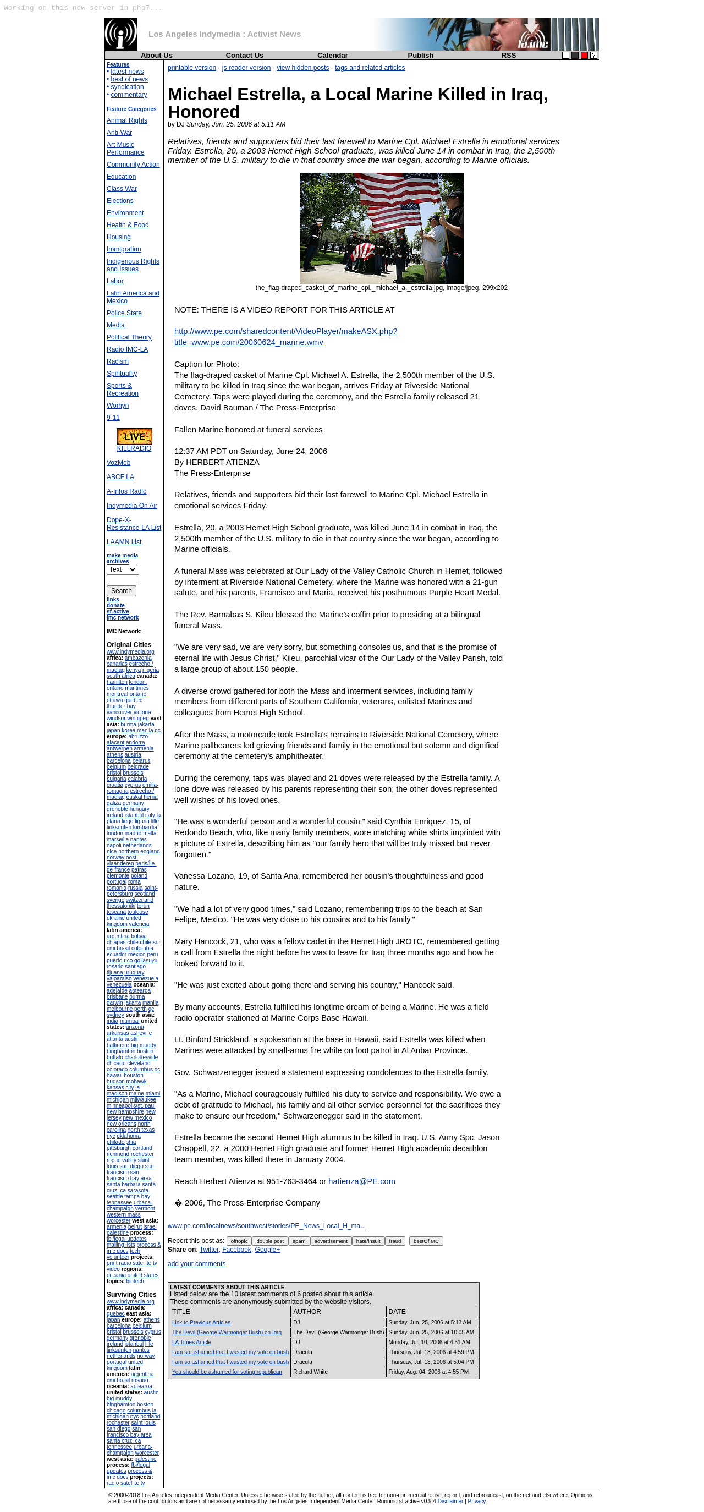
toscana (116, 912)
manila (145, 730)
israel (150, 1227)
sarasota (138, 1190)
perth (140, 1009)
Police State (124, 313)
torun (143, 906)
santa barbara (124, 1184)
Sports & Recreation (123, 389)
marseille (118, 839)
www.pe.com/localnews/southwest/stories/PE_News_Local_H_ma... (267, 1226)
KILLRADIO (134, 445)
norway (115, 857)
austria (133, 755)
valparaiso (119, 979)
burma (128, 724)
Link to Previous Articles (201, 1322)
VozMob (118, 463)
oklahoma (128, 1136)
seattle (115, 1196)
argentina (118, 936)
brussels (133, 773)
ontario (138, 694)
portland (142, 1148)
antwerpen (120, 749)
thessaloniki (121, 906)
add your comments (197, 1264)
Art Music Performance (126, 148)
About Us (157, 55)
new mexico (137, 1118)
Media (116, 325)
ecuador (117, 954)
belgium (116, 767)
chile (133, 942)
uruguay (134, 972)
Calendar (332, 55)
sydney (115, 1015)
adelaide (117, 991)
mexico (137, 954)
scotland (145, 894)
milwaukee (143, 1100)
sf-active (118, 612)
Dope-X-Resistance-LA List (134, 524)
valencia (139, 924)
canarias (117, 664)
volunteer (118, 1257)
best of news (129, 79)
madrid (133, 833)
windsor (116, 718)
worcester (118, 1221)
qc (158, 730)
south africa (121, 676)
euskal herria (142, 797)
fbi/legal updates (127, 1239)
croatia (115, 785)
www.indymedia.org (131, 652)
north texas (141, 1130)
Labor (115, 281)
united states (143, 1275)
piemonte (118, 876)
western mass (124, 1215)
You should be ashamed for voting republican (227, 1372)
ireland (115, 815)
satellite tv (145, 1263)
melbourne (120, 1009)
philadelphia (121, 1142)
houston (134, 1075)
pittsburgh (119, 1148)
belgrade (138, 767)
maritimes (136, 688)
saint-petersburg (132, 891)
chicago (116, 1063)
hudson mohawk (127, 1081)
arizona (135, 1027)
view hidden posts (303, 68)
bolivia (138, 936)
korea (128, 730)
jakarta (146, 724)
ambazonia (138, 658)
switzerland (139, 900)
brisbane (117, 997)
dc (158, 1069)
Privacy (477, 1501)
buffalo (115, 1057)
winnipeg (137, 718)
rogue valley (121, 1160)
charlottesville (141, 1057)
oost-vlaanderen (122, 860)
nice (112, 851)
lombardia (145, 827)
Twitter (209, 1249)
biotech (135, 1281)
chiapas (116, 942)
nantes (138, 839)
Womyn (118, 405)
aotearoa (140, 991)
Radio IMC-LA (127, 349)
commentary (129, 94)
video (113, 1269)
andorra (135, 742)
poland (139, 876)
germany (133, 803)
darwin (115, 1003)
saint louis (143, 1423)
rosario (115, 966)
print (112, 1263)
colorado (117, 1069)
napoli (114, 845)
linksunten (119, 827)
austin (132, 1039)
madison (117, 1094)
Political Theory (129, 337)
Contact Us (245, 55)
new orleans (121, 1124)
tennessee (119, 1202)
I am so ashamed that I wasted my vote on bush (230, 1352)
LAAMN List (124, 542)
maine (136, 1094)
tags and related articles (370, 68)
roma (134, 882)
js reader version (246, 68)
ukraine (116, 918)
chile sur (150, 942)
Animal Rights (127, 120)
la (137, 1087)
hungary (140, 809)
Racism (118, 361)
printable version (192, 68)
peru (152, 954)
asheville (141, 1033)
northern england (139, 851)
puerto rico (120, 960)
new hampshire (125, 1112)
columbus (141, 1069)
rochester (142, 1154)
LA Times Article (191, 1342)
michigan (118, 1100)
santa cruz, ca (124, 1441)
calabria (137, 779)
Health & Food (128, 225)
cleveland (138, 1063)
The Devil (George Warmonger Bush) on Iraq (227, 1332)
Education (121, 176)
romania (117, 888)
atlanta (115, 1039)
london (115, 833)
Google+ (267, 1249)
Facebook (236, 1249)
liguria (142, 821)
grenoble (117, 809)
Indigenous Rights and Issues (133, 265)
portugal (117, 882)
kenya (134, 670)
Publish (421, 55)
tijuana (115, 972)
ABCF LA (120, 477)
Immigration (124, 249)
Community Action (133, 164)
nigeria (150, 670)
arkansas (118, 1033)
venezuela (145, 979)
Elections (120, 201)
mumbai (130, 1021)
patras (139, 870)
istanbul (134, 815)
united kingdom (124, 921)
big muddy (143, 1045)
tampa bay (137, 1196)
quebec (133, 700)
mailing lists (121, 1245)
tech (135, 1251)
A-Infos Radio (127, 491)
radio (125, 1263)
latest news (127, 71)
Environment (125, 213)
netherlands (137, 845)
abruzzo (138, 736)
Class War (122, 189)
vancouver (119, 712)
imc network (123, 618)
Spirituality (122, 373)
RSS (509, 55)
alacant (115, 742)
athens (115, 755)
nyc (111, 1136)
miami (153, 1094)
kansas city (120, 1087)
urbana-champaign (129, 1205)
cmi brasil (118, 948)
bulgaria (117, 779)
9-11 (113, 417)
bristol (114, 773)
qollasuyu (145, 960)
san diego (131, 1166)
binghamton (121, 1051)
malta (149, 833)
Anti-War (119, 132)
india (112, 1021)
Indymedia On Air (132, 506)
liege (127, 821)
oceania (116, 1275)
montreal (117, 694)
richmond (118, 1154)
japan (113, 730)
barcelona (119, 761)
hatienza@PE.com (361, 1181)
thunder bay (121, 706)
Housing (119, 237)
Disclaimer (451, 1501)
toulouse (138, 912)
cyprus (133, 785)
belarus (142, 761)
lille (155, 821)
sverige (115, 900)
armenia (143, 749)
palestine (118, 1233)
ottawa (115, 700)
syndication (127, 87)
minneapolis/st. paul (131, 1106)
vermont (145, 1209)
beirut (135, 1227)
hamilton (117, 682)
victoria (142, 712)
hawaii (114, 1075)
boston (145, 1051)
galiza (114, 803)
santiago (135, 966)
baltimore (118, 1045)
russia (135, 888)
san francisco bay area (129, 1175)
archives (118, 561)
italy (150, 815)
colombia (142, 948)
